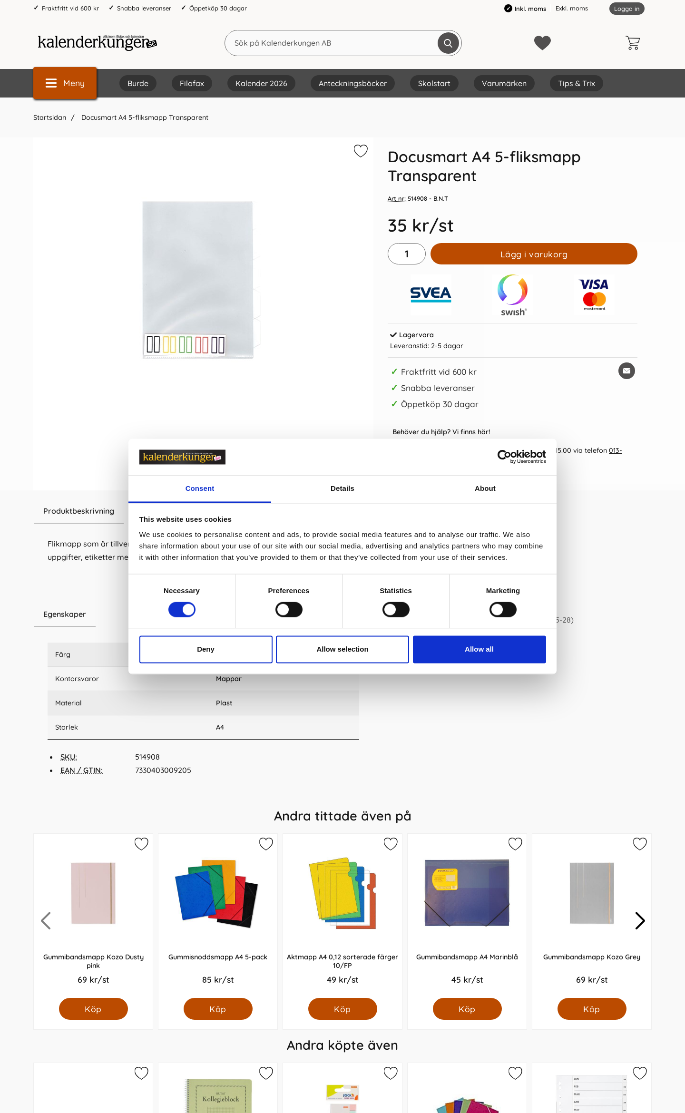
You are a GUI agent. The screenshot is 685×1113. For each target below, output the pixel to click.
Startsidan (49, 117)
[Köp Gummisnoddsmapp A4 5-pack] (218, 1009)
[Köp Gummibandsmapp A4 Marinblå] (467, 1009)
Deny (206, 649)
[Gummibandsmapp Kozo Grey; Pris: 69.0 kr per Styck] (591, 916)
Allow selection (342, 649)
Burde (137, 83)
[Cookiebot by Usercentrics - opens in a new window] (504, 457)
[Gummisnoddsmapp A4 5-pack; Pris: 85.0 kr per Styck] (217, 916)
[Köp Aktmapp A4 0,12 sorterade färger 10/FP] (342, 1009)
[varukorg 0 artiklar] (635, 43)
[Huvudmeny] (65, 83)
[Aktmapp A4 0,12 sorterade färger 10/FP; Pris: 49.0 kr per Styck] (342, 916)
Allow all (479, 649)
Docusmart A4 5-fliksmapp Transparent (143, 117)
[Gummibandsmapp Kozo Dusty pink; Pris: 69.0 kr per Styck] (93, 916)
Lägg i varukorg (534, 254)
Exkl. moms (572, 8)
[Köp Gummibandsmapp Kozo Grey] (592, 1009)
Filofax (192, 83)
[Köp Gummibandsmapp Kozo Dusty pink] (93, 1009)
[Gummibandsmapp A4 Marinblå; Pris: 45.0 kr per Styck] (467, 916)
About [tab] (485, 488)
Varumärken (504, 83)
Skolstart (434, 83)
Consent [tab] (200, 488)
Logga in (627, 8)
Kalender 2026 (261, 83)
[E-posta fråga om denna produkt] (626, 370)
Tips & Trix (576, 83)
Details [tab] (342, 488)
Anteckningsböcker (353, 83)
